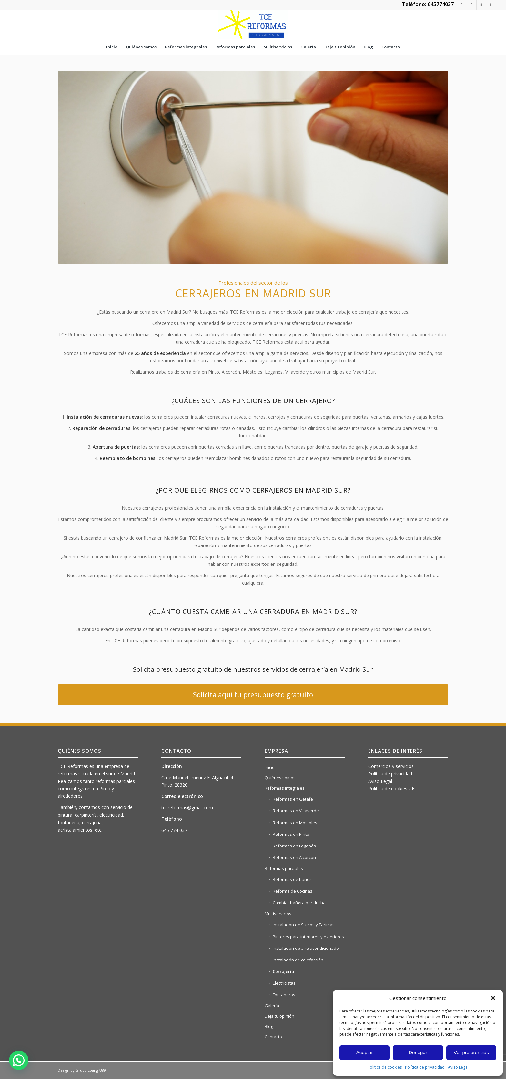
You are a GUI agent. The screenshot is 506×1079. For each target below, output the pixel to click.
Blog (269, 1026)
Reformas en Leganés (294, 846)
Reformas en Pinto (291, 834)
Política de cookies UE (391, 788)
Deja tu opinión (279, 1016)
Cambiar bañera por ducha (299, 903)
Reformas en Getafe (293, 799)
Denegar (418, 1052)
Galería (272, 1006)
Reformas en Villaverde (296, 811)
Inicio (270, 767)
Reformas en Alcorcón (294, 857)
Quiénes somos (280, 778)
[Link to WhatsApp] (462, 5)
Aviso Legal (458, 1067)
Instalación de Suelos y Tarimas (304, 925)
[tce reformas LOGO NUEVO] (253, 24)
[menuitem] (112, 47)
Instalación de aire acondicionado (306, 948)
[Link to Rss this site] (471, 5)
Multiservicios (278, 914)
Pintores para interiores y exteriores (308, 936)
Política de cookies (385, 1067)
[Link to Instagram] (481, 5)
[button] (493, 998)
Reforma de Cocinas (292, 891)
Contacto (273, 1037)
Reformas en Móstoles (295, 822)
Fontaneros (284, 995)
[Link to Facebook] (491, 5)
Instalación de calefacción (298, 960)
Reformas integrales (285, 788)
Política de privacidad (425, 1067)
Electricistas (284, 983)
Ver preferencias (471, 1052)
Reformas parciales (284, 868)
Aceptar (364, 1052)
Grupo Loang (87, 1070)
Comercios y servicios (391, 766)
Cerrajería (283, 971)
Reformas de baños (292, 879)
